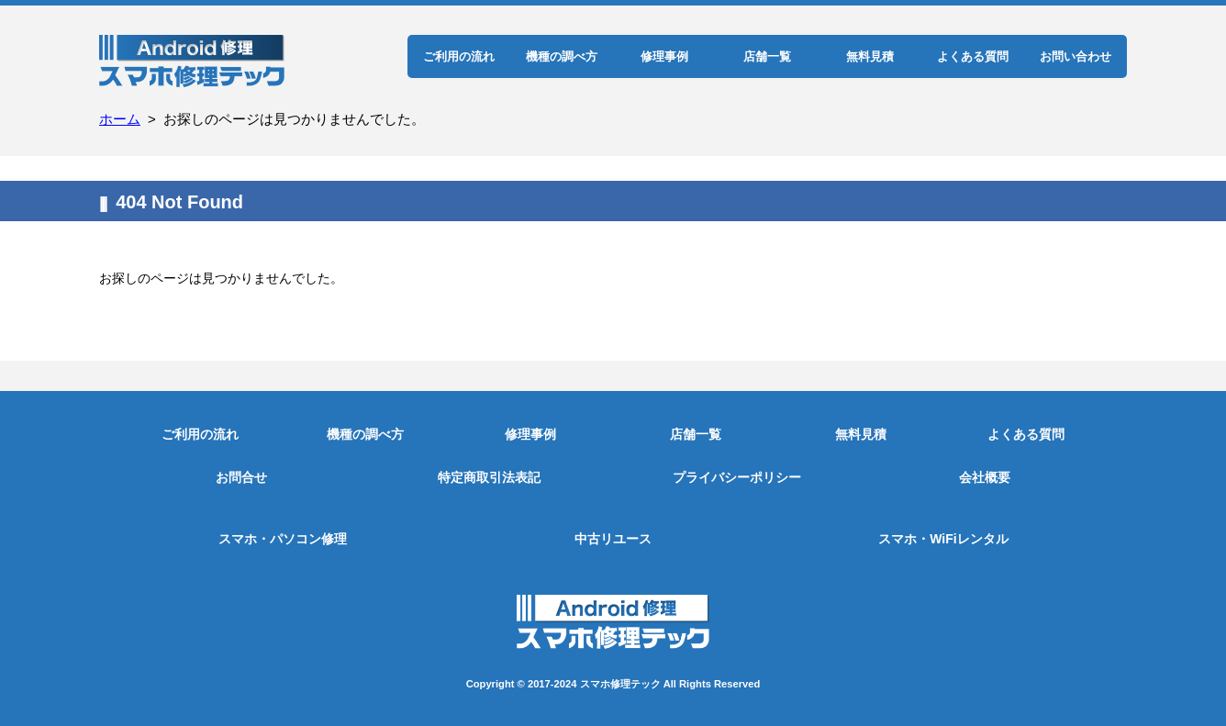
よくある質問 (973, 56)
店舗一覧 (767, 56)
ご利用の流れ (459, 56)
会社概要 (984, 477)
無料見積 (870, 56)
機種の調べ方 (561, 56)
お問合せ (241, 477)
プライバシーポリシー (737, 477)
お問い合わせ (1075, 56)
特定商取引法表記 (489, 477)
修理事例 (664, 56)
